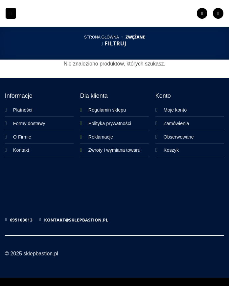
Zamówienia (176, 123)
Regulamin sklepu (107, 110)
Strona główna (101, 37)
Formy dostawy (29, 123)
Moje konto (175, 110)
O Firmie (22, 137)
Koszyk (171, 150)
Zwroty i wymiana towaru (114, 150)
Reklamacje (100, 137)
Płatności (22, 110)
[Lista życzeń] (202, 13)
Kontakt (21, 150)
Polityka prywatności (109, 123)
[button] (11, 13)
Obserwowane (179, 137)
